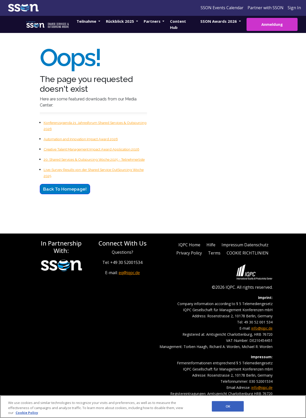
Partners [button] (153, 21)
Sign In (294, 7)
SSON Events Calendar (222, 7)
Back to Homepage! (65, 189)
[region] (153, 406)
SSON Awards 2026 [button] (219, 21)
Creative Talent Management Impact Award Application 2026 (91, 149)
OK (228, 406)
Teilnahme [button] (87, 21)
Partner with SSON (266, 7)
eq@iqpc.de (129, 272)
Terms (214, 253)
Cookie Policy (27, 412)
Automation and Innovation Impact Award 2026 (81, 139)
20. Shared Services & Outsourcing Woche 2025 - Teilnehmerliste (94, 159)
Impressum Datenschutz (245, 245)
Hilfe (210, 245)
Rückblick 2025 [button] (120, 21)
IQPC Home (189, 245)
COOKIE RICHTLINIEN (247, 253)
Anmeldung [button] (272, 24)
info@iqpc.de (262, 328)
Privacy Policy (189, 253)
